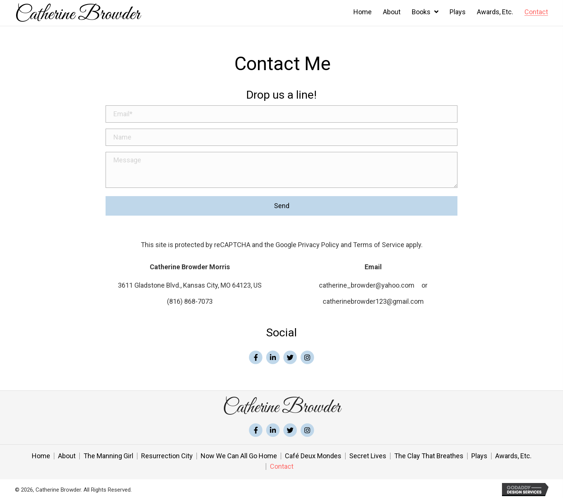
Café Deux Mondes (313, 454)
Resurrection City (167, 454)
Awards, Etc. (513, 454)
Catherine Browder (77, 14)
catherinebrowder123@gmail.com (373, 299)
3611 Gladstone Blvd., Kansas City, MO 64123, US (190, 283)
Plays (479, 454)
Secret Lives (367, 454)
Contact (281, 464)
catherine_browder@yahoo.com (366, 283)
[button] (255, 355)
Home (41, 454)
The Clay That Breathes (428, 454)
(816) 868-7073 (190, 299)
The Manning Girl (108, 454)
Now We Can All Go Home (239, 454)
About (67, 454)
